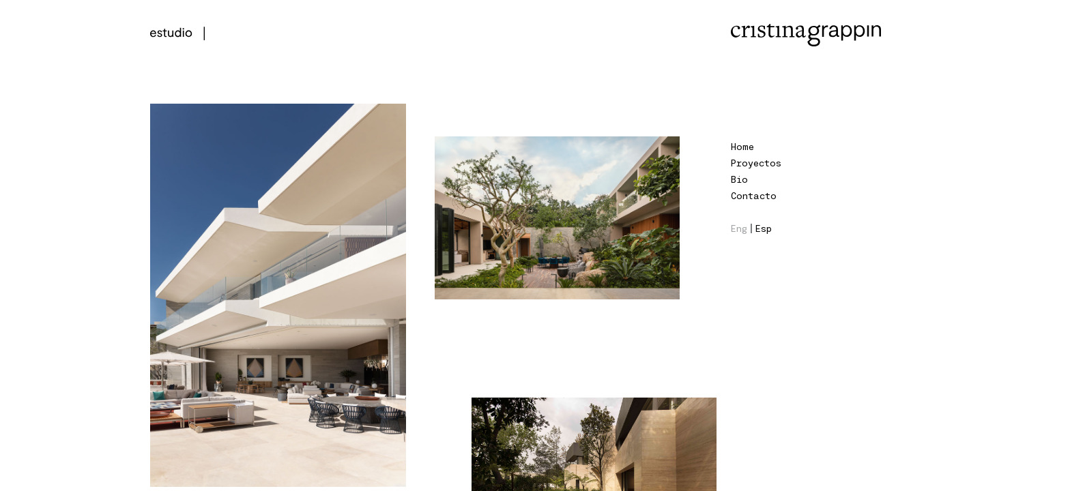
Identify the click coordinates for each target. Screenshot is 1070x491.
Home (742, 146)
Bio (739, 179)
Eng (739, 228)
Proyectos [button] (756, 162)
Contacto (754, 195)
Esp (763, 228)
